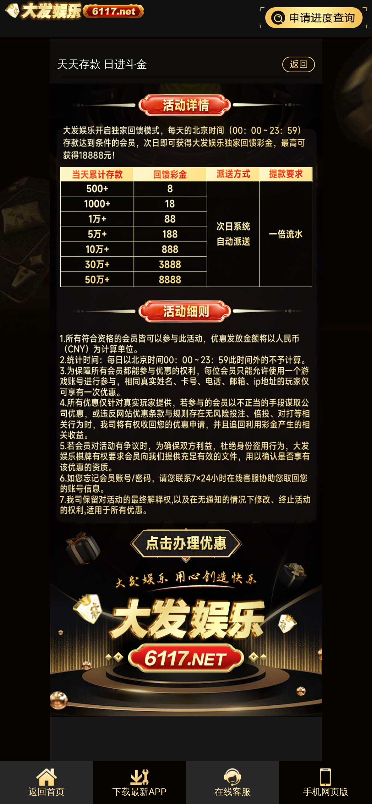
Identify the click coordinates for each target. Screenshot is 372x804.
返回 (298, 64)
